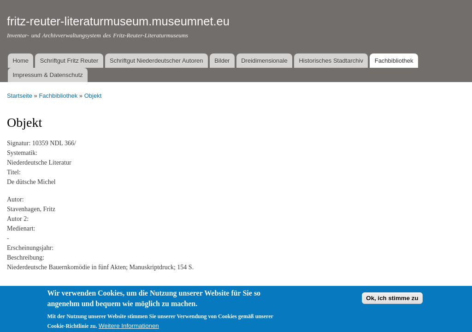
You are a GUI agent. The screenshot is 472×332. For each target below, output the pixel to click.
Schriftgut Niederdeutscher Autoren (156, 60)
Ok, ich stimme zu (392, 301)
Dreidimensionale (264, 60)
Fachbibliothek (394, 60)
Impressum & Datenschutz (47, 74)
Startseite (19, 95)
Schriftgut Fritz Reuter (69, 60)
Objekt (93, 95)
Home (20, 60)
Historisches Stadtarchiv (331, 60)
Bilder (222, 60)
